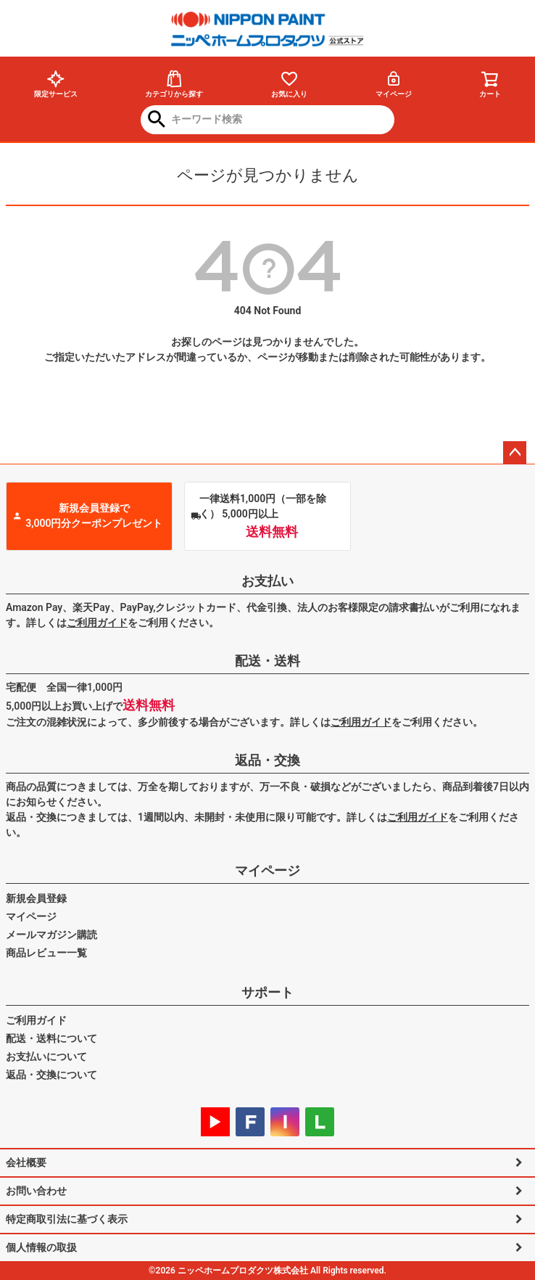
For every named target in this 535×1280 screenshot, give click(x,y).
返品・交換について (51, 1074)
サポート (267, 992)
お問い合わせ (36, 1191)
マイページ (394, 84)
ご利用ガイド (97, 622)
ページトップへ (514, 452)
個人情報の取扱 (41, 1247)
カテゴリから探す (174, 84)
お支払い (267, 580)
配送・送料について (51, 1038)
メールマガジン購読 (51, 934)
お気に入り (289, 84)
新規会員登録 (36, 898)
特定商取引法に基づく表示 (67, 1219)
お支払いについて (46, 1056)
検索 (157, 120)
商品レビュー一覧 (46, 953)
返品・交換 (267, 760)
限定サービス (56, 84)
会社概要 (26, 1162)
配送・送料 (267, 660)
